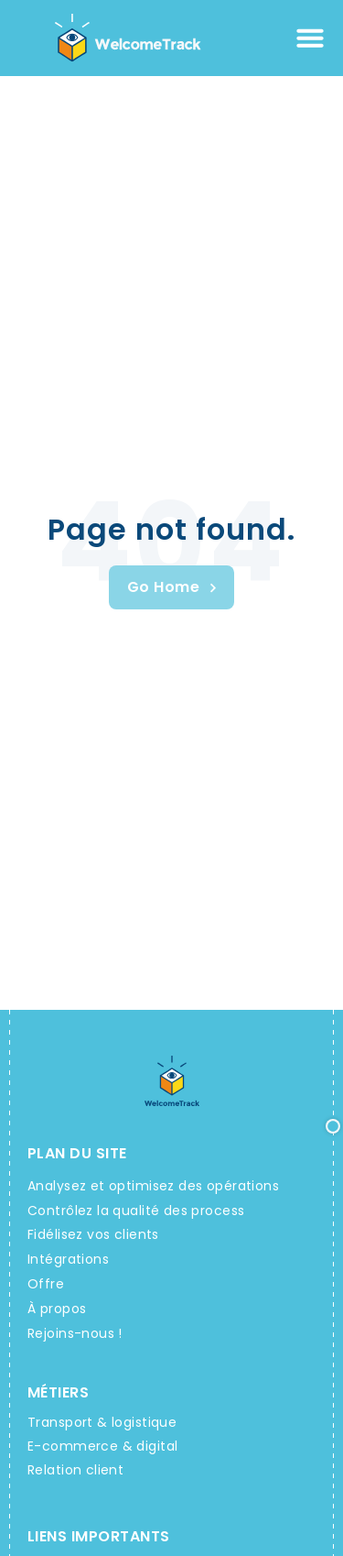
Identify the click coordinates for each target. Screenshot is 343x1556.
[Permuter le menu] (310, 37)
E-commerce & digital (102, 1446)
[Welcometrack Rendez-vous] (171, 587)
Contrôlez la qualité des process (135, 1210)
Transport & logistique (102, 1422)
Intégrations (68, 1259)
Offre (45, 1284)
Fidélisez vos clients (93, 1234)
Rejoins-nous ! (75, 1333)
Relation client (75, 1470)
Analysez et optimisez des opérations (153, 1186)
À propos (56, 1308)
